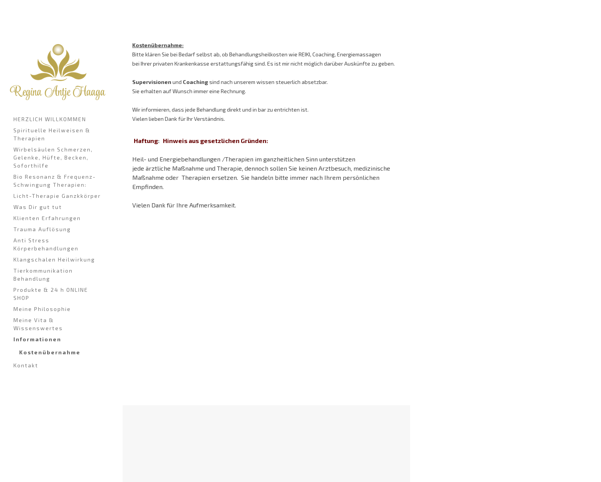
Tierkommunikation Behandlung (43, 274)
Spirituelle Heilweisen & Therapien (51, 134)
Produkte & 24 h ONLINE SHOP (50, 293)
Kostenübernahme (49, 352)
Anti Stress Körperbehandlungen (46, 244)
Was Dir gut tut (37, 207)
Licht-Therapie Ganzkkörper (57, 195)
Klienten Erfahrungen (47, 218)
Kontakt (25, 365)
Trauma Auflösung (42, 229)
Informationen (37, 339)
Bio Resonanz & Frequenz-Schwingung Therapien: (54, 180)
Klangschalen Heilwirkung (54, 259)
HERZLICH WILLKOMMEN (49, 119)
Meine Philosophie (42, 309)
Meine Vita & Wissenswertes (38, 324)
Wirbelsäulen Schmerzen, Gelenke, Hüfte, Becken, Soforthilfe (53, 157)
